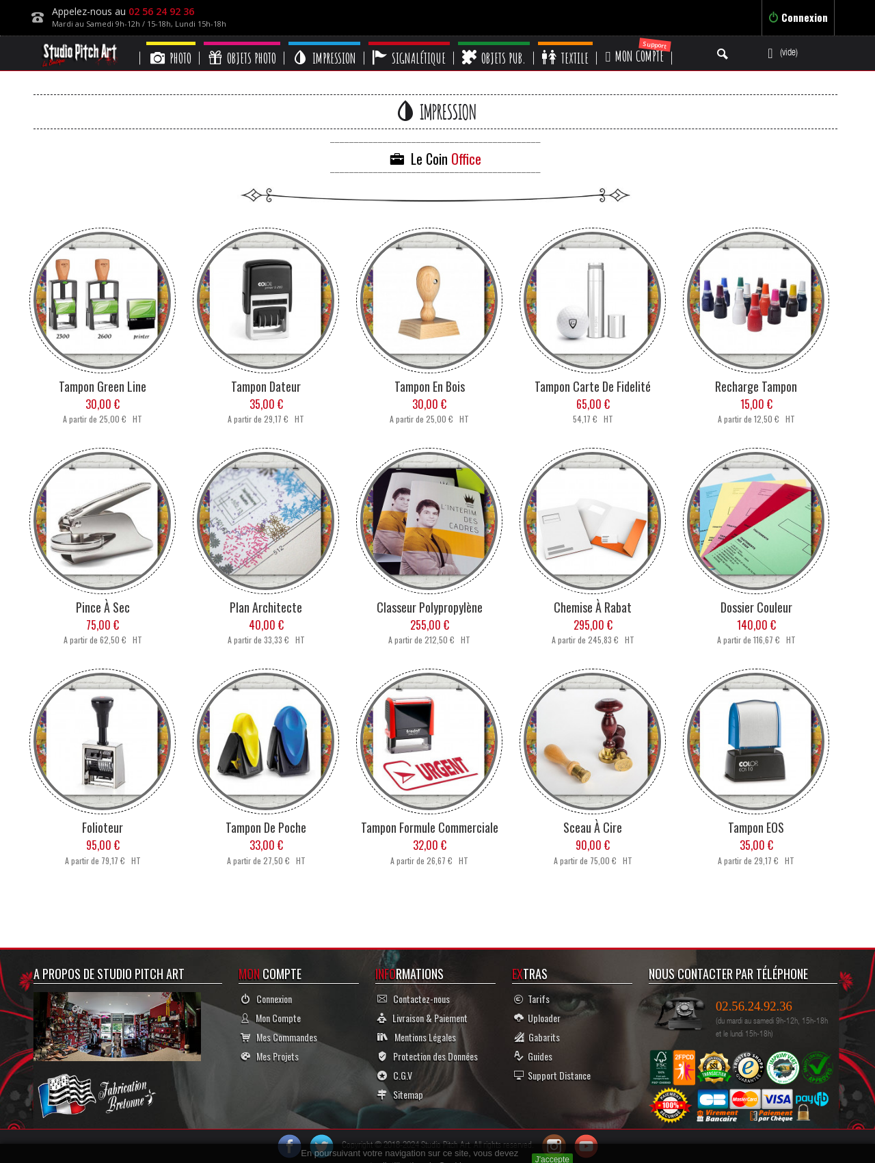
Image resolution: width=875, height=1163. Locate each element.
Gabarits (537, 1037)
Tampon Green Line (102, 386)
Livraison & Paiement (422, 1018)
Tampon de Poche (266, 827)
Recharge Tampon (756, 386)
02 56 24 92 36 (161, 11)
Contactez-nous (413, 998)
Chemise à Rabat (593, 607)
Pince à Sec (103, 607)
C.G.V (394, 1075)
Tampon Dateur (266, 386)
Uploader (537, 1018)
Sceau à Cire (592, 827)
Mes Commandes (279, 1037)
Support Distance (552, 1075)
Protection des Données (427, 1056)
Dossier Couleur (756, 607)
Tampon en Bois (429, 386)
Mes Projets (270, 1056)
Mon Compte (271, 1018)
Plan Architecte (266, 607)
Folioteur (102, 827)
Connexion (798, 17)
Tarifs (532, 998)
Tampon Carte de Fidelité (593, 386)
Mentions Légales (416, 1037)
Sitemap (400, 1094)
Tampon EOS (756, 827)
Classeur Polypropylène (430, 607)
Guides (533, 1056)
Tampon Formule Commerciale (429, 827)
